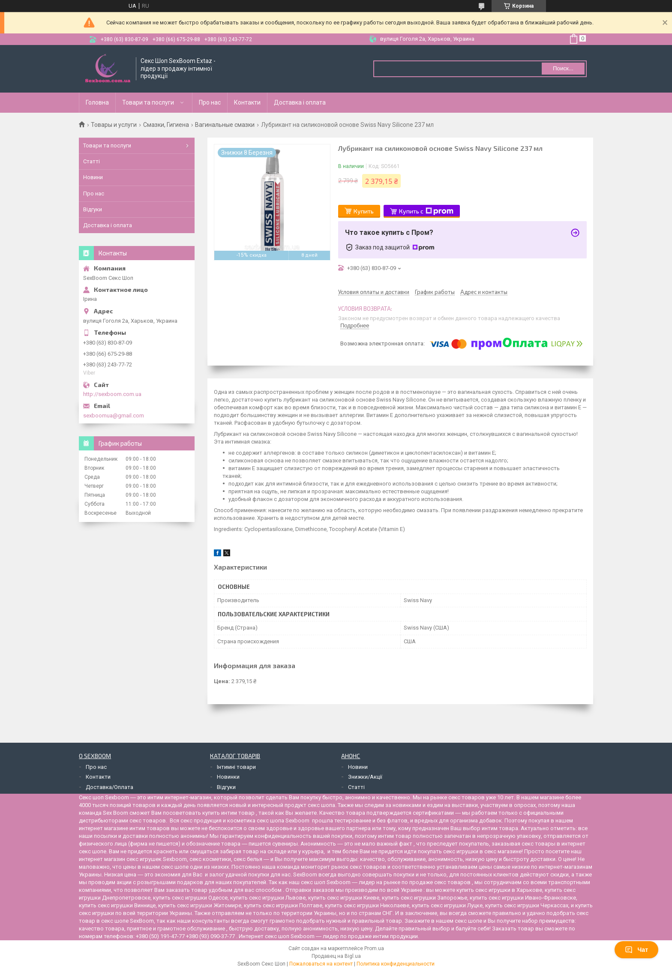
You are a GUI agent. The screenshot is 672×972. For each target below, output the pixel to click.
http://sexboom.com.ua (112, 394)
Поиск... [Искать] (563, 68)
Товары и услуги (114, 124)
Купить (364, 211)
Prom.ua (374, 948)
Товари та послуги (148, 102)
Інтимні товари (236, 767)
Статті (91, 161)
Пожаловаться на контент (321, 964)
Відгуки (92, 209)
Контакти (247, 102)
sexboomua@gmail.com (113, 415)
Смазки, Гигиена (166, 124)
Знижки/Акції (365, 777)
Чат (636, 950)
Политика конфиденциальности (396, 964)
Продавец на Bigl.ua (336, 956)
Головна (97, 102)
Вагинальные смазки (225, 124)
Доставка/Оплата (109, 787)
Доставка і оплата (300, 102)
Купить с (426, 211)
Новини (93, 177)
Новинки (228, 777)
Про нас (210, 102)
